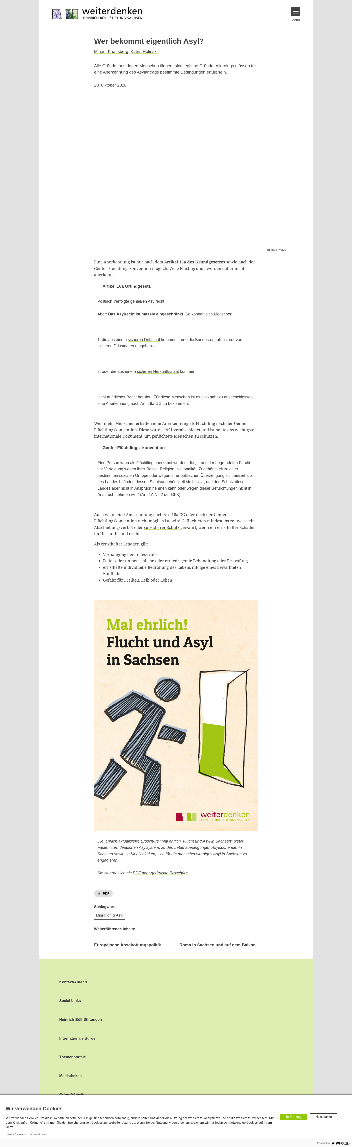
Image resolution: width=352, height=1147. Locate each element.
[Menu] (295, 11)
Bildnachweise (276, 249)
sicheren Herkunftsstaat (158, 371)
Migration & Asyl (109, 915)
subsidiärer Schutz (161, 527)
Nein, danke (324, 1117)
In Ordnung (293, 1117)
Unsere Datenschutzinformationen (26, 1134)
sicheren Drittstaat (144, 339)
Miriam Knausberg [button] (111, 51)
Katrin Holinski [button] (144, 51)
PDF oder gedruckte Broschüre (160, 873)
